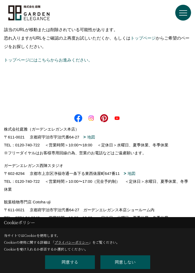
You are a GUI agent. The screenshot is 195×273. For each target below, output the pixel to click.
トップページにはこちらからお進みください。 (48, 60)
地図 (91, 137)
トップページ (143, 38)
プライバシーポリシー (72, 242)
